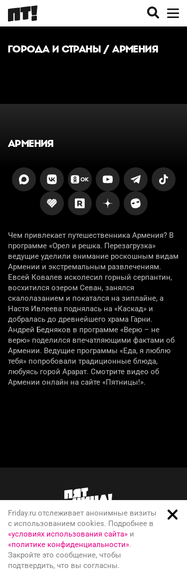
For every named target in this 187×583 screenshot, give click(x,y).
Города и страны (54, 49)
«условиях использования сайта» (68, 534)
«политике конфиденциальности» (68, 544)
